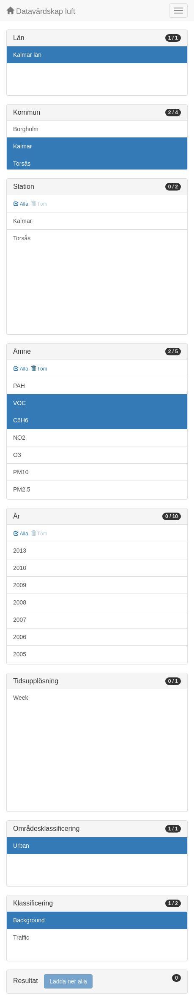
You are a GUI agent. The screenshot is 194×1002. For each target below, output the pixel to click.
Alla (21, 204)
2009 (19, 585)
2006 (19, 637)
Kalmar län (27, 54)
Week (20, 697)
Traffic (21, 937)
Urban (21, 845)
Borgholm (25, 129)
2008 (19, 602)
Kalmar (22, 146)
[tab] (97, 981)
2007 (19, 619)
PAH (19, 385)
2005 (19, 654)
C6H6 (20, 420)
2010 (19, 567)
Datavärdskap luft (40, 11)
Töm (39, 369)
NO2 (19, 437)
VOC (19, 403)
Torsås (21, 163)
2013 (19, 550)
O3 (17, 454)
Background (29, 920)
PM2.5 (21, 489)
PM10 (21, 472)
